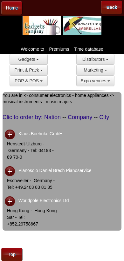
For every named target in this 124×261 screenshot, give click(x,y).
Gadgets (28, 59)
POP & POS (29, 80)
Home (12, 7)
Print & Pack (29, 70)
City (104, 117)
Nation (52, 117)
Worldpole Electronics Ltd (43, 200)
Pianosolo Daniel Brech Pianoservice (55, 170)
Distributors (95, 59)
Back (112, 7)
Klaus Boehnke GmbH (40, 133)
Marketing (95, 70)
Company (80, 117)
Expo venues (95, 80)
